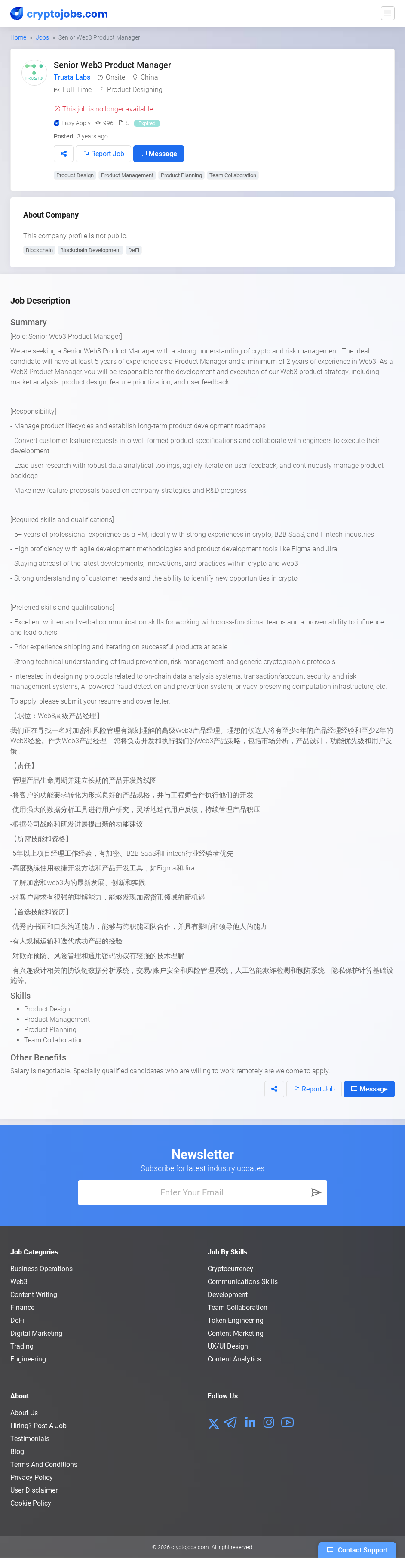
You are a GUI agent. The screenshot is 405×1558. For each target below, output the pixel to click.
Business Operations (41, 1269)
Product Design (75, 175)
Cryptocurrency (230, 1269)
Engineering (28, 1359)
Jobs (42, 37)
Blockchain (39, 250)
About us (24, 1413)
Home (18, 37)
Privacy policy (31, 1477)
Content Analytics (234, 1359)
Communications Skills (243, 1282)
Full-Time (77, 90)
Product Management (127, 175)
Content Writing (33, 1295)
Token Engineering (236, 1320)
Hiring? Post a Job (38, 1426)
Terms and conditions (43, 1464)
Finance (22, 1307)
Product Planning (181, 175)
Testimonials (29, 1439)
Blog (17, 1451)
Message (158, 153)
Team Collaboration (232, 175)
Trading (22, 1346)
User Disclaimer (34, 1490)
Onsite (115, 77)
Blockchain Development (90, 250)
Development (228, 1295)
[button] (64, 153)
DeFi (133, 250)
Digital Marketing (36, 1333)
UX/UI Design (228, 1346)
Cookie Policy (30, 1503)
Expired (147, 123)
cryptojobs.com (190, 1547)
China (149, 77)
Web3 (19, 1282)
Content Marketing (236, 1333)
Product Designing (135, 90)
